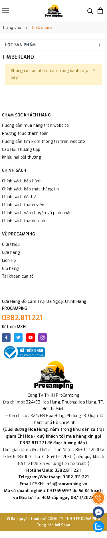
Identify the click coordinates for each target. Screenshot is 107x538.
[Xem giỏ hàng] (100, 10)
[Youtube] (30, 337)
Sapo (65, 525)
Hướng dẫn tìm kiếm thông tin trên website (43, 141)
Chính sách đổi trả (19, 197)
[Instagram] (42, 337)
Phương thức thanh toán (25, 133)
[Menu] (5, 10)
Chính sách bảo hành (22, 181)
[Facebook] (6, 337)
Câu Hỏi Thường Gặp (21, 149)
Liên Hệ (9, 260)
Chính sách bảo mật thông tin (30, 189)
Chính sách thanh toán (23, 221)
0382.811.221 (22, 317)
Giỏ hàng (10, 268)
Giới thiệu (11, 244)
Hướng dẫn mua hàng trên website (35, 125)
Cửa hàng (11, 252)
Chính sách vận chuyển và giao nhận (37, 213)
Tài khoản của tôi (18, 276)
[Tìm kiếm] (90, 11)
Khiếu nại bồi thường (21, 157)
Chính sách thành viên (23, 205)
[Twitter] (18, 337)
